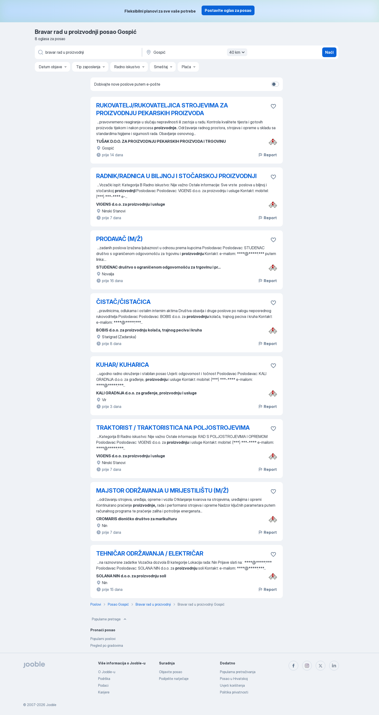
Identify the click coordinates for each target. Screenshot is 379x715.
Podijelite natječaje (174, 679)
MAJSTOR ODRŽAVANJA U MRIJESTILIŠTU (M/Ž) (162, 490)
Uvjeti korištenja (232, 685)
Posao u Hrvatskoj (234, 679)
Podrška (104, 679)
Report (267, 154)
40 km (237, 52)
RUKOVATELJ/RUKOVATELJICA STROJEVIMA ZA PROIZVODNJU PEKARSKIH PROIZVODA (162, 109)
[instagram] (307, 665)
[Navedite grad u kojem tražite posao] (196, 52)
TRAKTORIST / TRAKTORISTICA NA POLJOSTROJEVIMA (173, 427)
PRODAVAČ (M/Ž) (119, 238)
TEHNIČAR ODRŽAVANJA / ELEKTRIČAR (149, 553)
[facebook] (293, 665)
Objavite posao (170, 672)
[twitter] (320, 665)
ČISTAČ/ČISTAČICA (123, 301)
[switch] (275, 84)
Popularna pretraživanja (237, 672)
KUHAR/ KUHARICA (122, 364)
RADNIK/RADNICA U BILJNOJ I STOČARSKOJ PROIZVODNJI (176, 176)
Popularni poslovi (103, 639)
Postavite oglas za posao (228, 10)
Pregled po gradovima (106, 645)
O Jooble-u (106, 672)
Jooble (51, 705)
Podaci (103, 685)
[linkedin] (334, 665)
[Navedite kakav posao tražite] (88, 52)
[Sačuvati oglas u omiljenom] (273, 106)
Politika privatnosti (234, 692)
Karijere (103, 692)
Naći (329, 52)
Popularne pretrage (109, 619)
